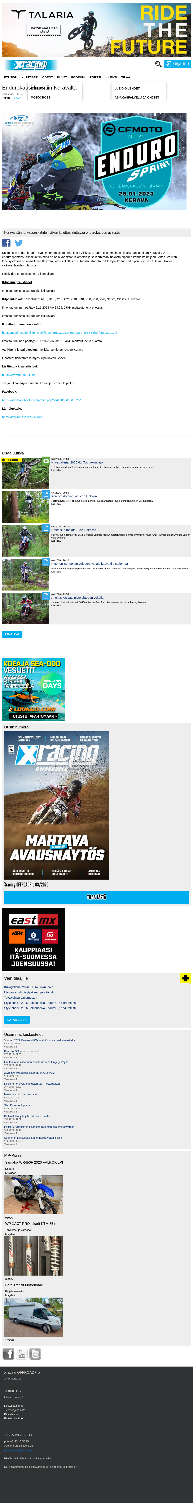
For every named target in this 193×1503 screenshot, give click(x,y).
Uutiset (31, 77)
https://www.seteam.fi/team (20, 374)
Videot (47, 77)
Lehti (112, 77)
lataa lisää (12, 634)
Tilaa (125, 77)
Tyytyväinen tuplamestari (20, 997)
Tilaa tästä (96, 897)
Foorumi (78, 77)
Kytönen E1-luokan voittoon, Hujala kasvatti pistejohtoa (89, 563)
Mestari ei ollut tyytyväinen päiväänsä (29, 992)
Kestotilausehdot (14, 1405)
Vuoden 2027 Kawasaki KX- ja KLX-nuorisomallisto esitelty (39, 1040)
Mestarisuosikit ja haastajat (20, 1094)
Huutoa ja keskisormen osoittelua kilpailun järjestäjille (36, 1062)
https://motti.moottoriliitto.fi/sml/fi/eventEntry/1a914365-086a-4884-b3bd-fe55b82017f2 (59, 332)
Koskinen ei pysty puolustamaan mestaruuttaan (32, 1083)
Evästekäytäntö (13, 1418)
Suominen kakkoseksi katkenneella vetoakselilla (33, 1137)
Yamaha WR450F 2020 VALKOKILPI (34, 1162)
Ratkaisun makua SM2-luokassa (73, 530)
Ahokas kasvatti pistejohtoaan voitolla (77, 597)
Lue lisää (57, 470)
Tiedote (16, 98)
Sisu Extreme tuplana (17, 1105)
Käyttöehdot (11, 1414)
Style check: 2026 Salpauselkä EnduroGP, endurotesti (40, 1008)
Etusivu (10, 77)
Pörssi (95, 77)
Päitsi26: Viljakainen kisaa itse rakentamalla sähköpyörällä (39, 1126)
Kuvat (62, 77)
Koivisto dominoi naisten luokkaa (74, 496)
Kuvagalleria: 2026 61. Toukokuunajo (77, 462)
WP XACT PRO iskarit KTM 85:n (30, 1224)
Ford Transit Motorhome (24, 1285)
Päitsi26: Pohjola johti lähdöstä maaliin (27, 1116)
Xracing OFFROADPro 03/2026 (26, 884)
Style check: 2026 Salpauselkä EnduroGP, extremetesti (40, 1003)
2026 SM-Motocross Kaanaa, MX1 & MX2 (29, 1072)
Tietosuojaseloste (14, 1410)
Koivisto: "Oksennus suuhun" (21, 1051)
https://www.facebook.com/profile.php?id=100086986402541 (42, 400)
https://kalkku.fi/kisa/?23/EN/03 (22, 417)
